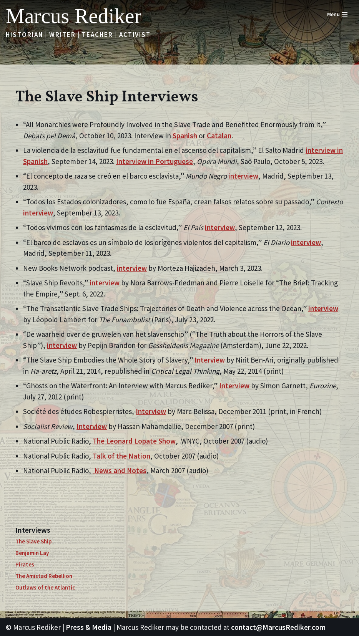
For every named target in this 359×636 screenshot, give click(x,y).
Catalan (219, 135)
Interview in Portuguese (154, 161)
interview (243, 176)
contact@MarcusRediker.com (278, 627)
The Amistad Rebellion (43, 576)
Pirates (24, 564)
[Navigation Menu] (337, 14)
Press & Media (88, 627)
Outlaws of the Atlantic (45, 587)
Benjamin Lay (32, 552)
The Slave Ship (33, 541)
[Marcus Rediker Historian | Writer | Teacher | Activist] (73, 15)
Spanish (185, 135)
